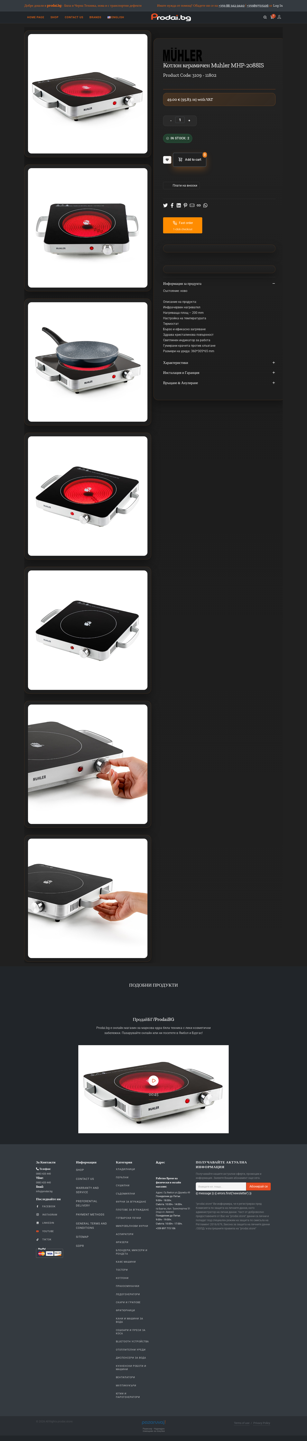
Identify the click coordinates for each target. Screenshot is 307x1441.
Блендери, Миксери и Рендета (131, 1252)
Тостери (122, 1270)
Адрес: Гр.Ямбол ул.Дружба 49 (173, 1192)
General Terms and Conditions (91, 1225)
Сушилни (123, 1185)
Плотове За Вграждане (132, 1209)
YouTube (45, 1231)
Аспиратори (125, 1234)
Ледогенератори (128, 1294)
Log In (278, 5)
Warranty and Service (87, 1190)
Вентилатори (125, 1377)
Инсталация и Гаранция (219, 373)
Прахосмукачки (127, 1286)
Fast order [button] (183, 222)
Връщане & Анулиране (219, 383)
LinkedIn (45, 1222)
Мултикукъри (126, 1385)
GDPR (80, 1245)
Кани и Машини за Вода (129, 1320)
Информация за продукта (219, 284)
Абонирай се (258, 1186)
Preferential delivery (87, 1203)
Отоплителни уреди (131, 1349)
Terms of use (241, 1423)
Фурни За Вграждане (131, 1201)
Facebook (46, 1206)
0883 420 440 (43, 1173)
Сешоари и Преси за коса (130, 1332)
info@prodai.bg (44, 1191)
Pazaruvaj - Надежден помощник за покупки (154, 1430)
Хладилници (125, 1169)
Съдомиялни (125, 1193)
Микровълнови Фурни (132, 1226)
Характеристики (219, 363)
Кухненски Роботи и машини (131, 1368)
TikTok (43, 1239)
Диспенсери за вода (131, 1357)
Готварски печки (128, 1218)
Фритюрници (125, 1310)
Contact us (85, 1178)
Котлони (122, 1278)
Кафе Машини (126, 1262)
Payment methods (90, 1214)
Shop (80, 1169)
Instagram (46, 1214)
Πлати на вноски (184, 185)
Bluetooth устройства (132, 1341)
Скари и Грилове (128, 1302)
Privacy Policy (261, 1423)
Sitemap (82, 1236)
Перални (122, 1177)
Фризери (122, 1242)
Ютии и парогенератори (128, 1395)
